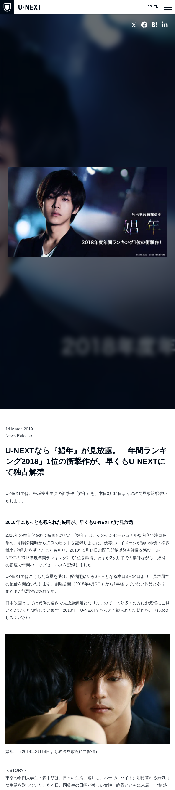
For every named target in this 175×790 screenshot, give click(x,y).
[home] (20, 7)
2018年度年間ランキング (44, 557)
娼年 (9, 751)
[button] (168, 7)
